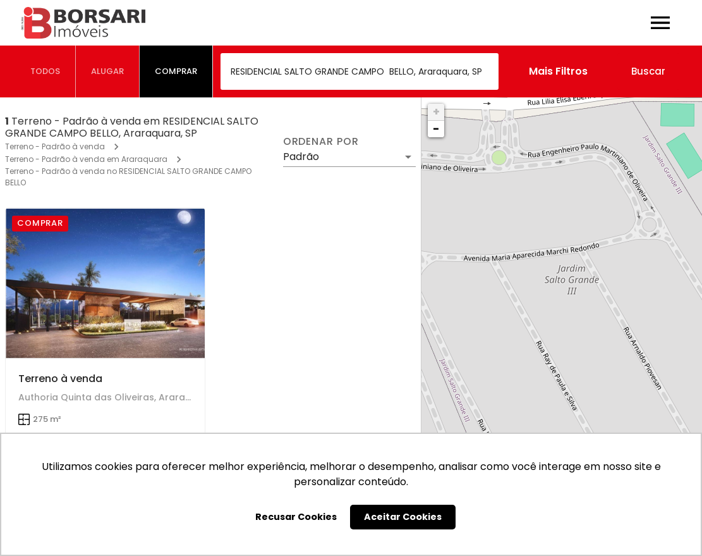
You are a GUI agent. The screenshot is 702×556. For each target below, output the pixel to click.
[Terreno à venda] (105, 282)
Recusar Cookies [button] (296, 516)
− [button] (436, 129)
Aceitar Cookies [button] (403, 516)
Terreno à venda (60, 378)
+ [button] (436, 112)
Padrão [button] (301, 156)
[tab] (45, 71)
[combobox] (360, 71)
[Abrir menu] (660, 23)
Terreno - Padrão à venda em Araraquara (86, 159)
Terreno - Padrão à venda (55, 146)
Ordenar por (321, 142)
